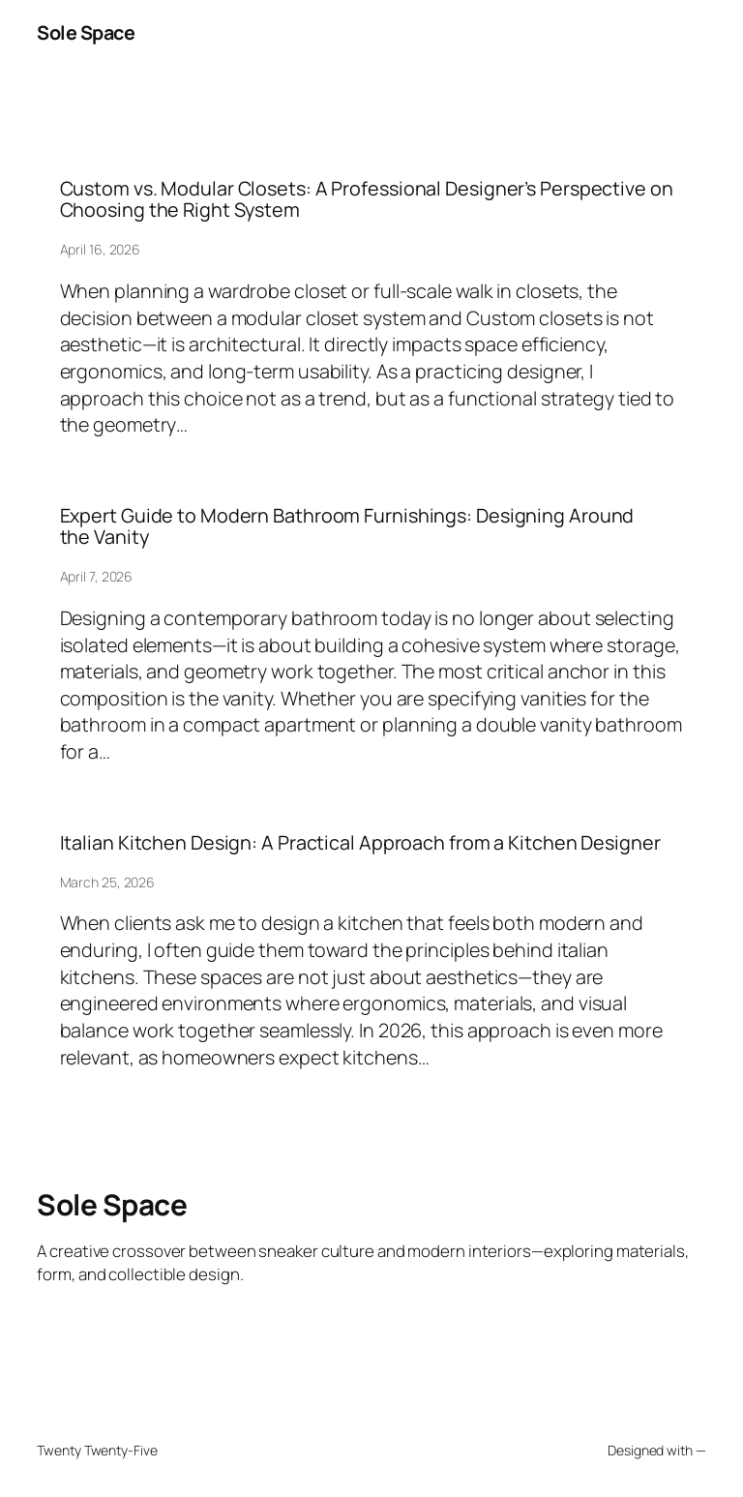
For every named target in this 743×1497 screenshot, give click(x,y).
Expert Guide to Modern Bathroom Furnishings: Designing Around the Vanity (347, 526)
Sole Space (85, 32)
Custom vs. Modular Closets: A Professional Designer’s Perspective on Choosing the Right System (366, 199)
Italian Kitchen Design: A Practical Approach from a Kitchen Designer (360, 842)
